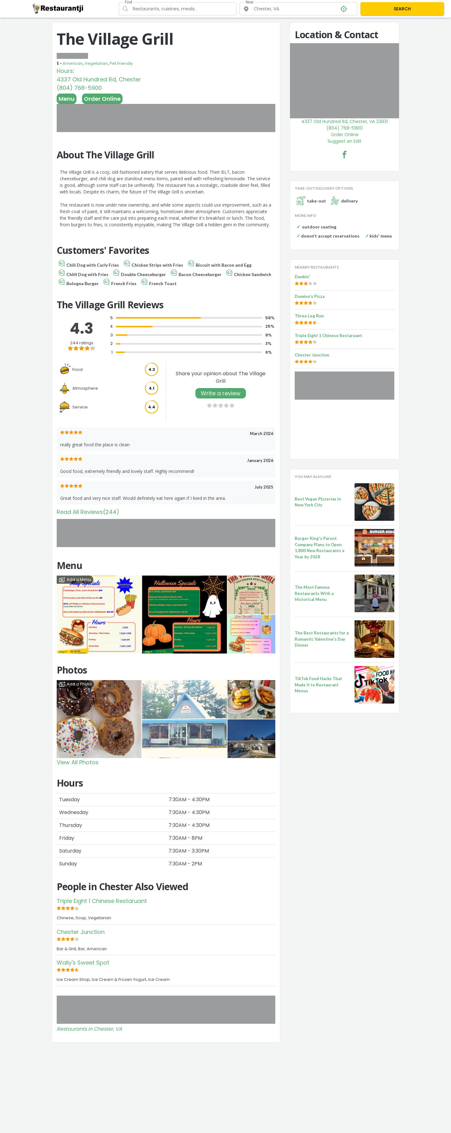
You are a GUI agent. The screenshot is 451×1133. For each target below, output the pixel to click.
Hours (65, 71)
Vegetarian (96, 63)
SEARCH (402, 9)
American (73, 63)
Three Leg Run (309, 315)
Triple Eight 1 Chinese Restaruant (102, 901)
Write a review (221, 393)
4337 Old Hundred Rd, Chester (99, 79)
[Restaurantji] (58, 8)
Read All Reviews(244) (88, 512)
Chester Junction (81, 932)
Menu (67, 99)
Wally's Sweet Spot (83, 962)
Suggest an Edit (344, 141)
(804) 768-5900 (79, 88)
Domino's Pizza (309, 296)
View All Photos (78, 762)
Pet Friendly (121, 63)
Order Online (102, 99)
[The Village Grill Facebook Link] (344, 154)
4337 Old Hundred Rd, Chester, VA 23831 (344, 121)
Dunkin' (302, 276)
